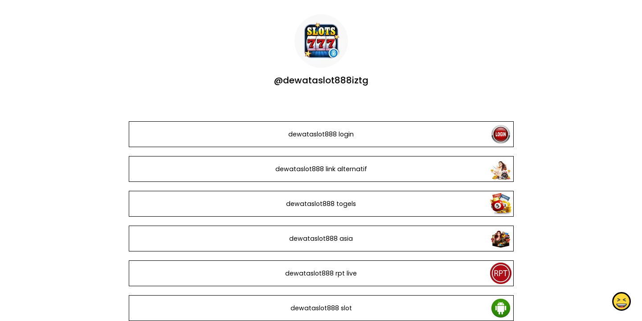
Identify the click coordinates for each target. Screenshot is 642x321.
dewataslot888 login (321, 134)
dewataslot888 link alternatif (321, 169)
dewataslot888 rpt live (321, 273)
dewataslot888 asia (321, 238)
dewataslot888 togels (321, 203)
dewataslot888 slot (321, 308)
